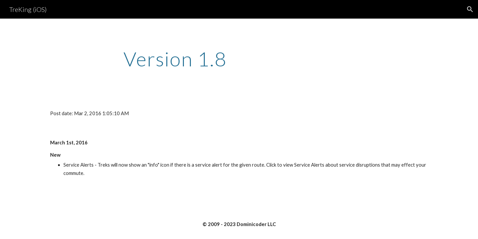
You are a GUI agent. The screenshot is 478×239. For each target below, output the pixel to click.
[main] (175, 58)
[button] (470, 9)
